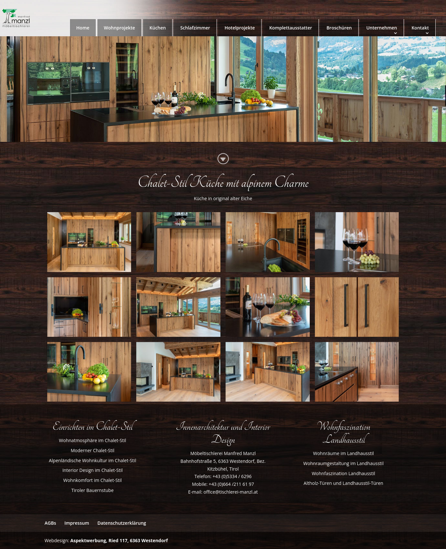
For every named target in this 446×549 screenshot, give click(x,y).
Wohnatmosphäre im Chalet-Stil (92, 440)
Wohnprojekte (119, 28)
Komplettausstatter (290, 28)
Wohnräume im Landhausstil (343, 453)
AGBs (50, 523)
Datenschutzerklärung (121, 523)
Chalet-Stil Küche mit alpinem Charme (223, 182)
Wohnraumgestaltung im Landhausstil (343, 463)
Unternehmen (381, 28)
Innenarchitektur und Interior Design (223, 433)
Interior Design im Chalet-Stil (92, 470)
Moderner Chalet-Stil (92, 450)
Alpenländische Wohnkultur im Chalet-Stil (92, 460)
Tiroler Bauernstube (93, 490)
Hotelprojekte (240, 28)
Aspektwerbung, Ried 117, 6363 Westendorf (119, 540)
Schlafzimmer (195, 28)
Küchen (158, 28)
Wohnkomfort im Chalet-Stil (92, 480)
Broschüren (339, 28)
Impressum (76, 523)
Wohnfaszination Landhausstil (343, 473)
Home (83, 28)
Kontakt (420, 28)
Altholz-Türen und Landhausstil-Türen (343, 483)
